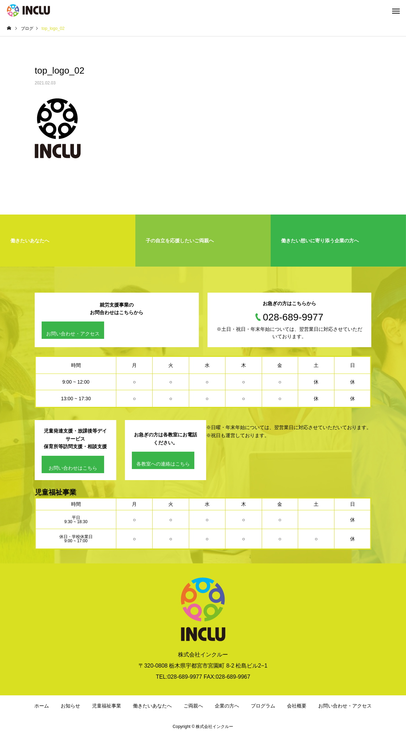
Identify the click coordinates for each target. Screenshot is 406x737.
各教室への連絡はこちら (163, 464)
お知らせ (70, 706)
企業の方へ (227, 706)
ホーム (41, 706)
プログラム (263, 706)
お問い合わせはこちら (73, 468)
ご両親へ (193, 706)
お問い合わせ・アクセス (73, 334)
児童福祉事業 (106, 706)
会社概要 (296, 706)
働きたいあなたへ (152, 706)
